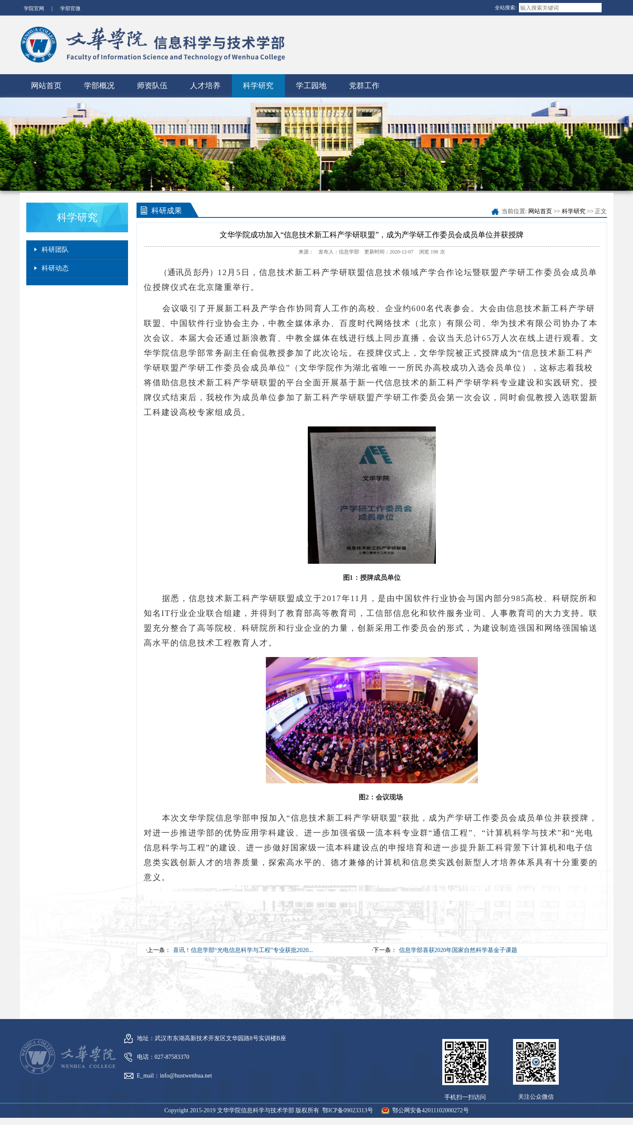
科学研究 (258, 83)
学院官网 (34, 8)
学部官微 (70, 8)
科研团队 (55, 247)
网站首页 (46, 83)
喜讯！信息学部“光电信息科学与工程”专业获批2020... (243, 948)
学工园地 (311, 83)
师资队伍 (152, 83)
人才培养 (205, 83)
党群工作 (364, 83)
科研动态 (55, 266)
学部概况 (99, 83)
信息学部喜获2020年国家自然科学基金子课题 (458, 948)
